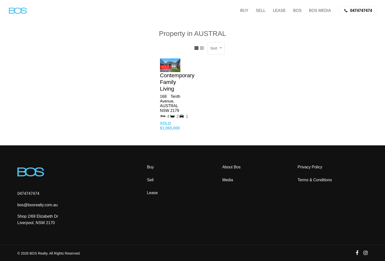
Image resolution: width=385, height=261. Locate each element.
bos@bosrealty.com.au (37, 205)
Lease (152, 193)
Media (227, 180)
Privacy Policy (310, 167)
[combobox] (216, 48)
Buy (150, 167)
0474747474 (28, 193)
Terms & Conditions (315, 180)
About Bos (231, 167)
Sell (150, 180)
